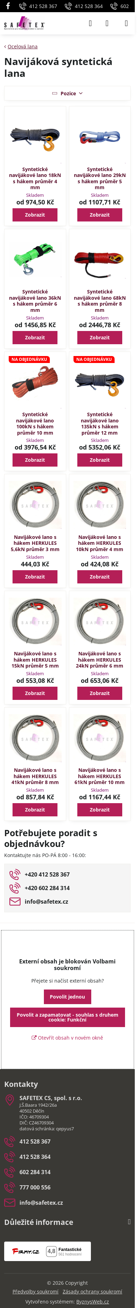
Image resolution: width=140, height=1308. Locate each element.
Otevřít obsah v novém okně (67, 1037)
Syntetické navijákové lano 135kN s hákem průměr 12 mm (100, 423)
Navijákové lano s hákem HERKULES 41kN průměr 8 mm (35, 776)
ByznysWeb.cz (92, 1301)
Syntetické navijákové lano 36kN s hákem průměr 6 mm (35, 300)
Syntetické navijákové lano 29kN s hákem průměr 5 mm (100, 178)
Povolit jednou (67, 996)
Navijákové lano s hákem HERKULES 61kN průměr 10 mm (100, 776)
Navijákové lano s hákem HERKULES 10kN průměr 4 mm (99, 543)
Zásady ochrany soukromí (92, 1291)
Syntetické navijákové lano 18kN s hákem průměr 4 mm (35, 178)
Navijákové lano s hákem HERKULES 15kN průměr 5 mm (35, 659)
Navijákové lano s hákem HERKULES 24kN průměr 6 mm (99, 659)
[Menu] (126, 23)
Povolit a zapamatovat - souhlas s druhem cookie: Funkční (67, 1017)
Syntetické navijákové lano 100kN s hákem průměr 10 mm (35, 423)
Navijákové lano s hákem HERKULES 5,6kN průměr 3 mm (35, 543)
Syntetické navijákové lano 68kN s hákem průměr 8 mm (100, 300)
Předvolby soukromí (36, 1291)
